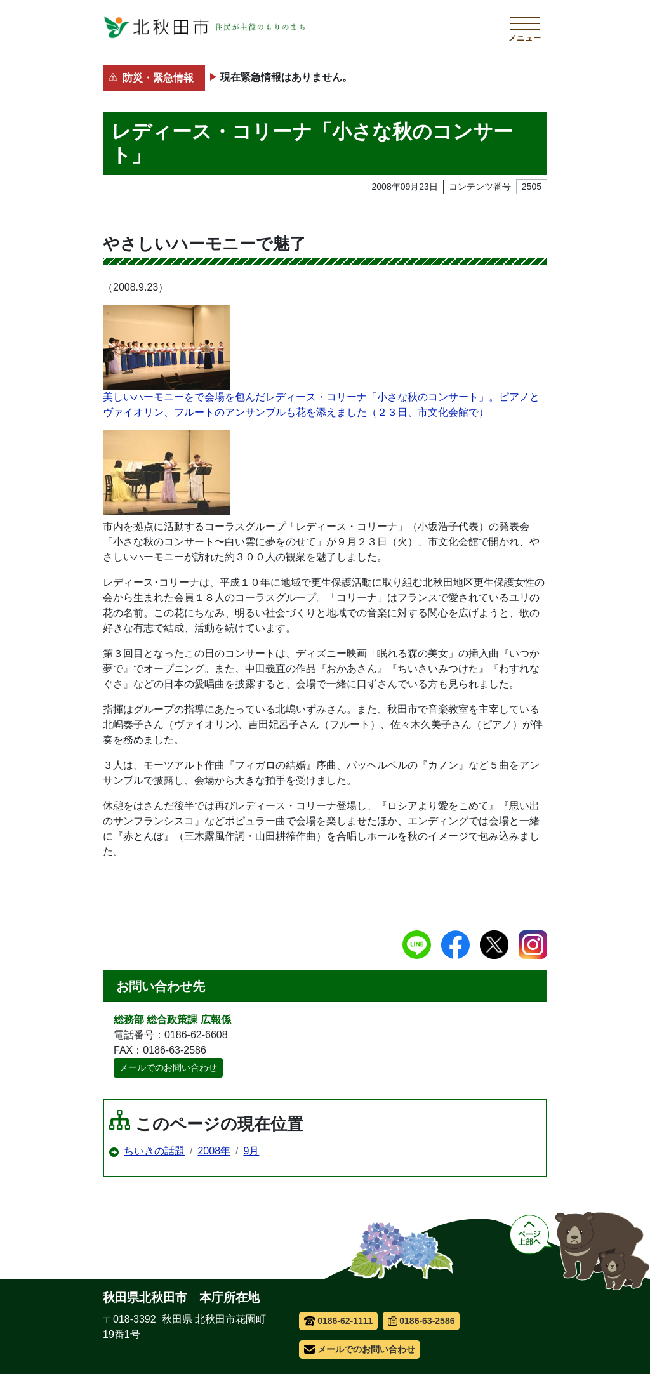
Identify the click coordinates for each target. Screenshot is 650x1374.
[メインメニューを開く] (525, 27)
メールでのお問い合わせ (168, 1067)
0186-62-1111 (338, 1321)
